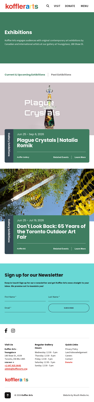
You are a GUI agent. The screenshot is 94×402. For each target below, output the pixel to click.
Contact (69, 359)
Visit (57, 6)
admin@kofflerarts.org (16, 368)
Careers (68, 355)
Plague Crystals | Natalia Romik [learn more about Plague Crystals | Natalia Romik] (47, 143)
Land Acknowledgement (76, 352)
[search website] (47, 6)
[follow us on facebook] (6, 331)
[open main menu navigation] (84, 6)
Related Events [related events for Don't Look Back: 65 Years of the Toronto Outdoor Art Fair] (61, 248)
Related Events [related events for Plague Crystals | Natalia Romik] (61, 157)
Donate (70, 6)
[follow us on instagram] (13, 331)
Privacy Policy (71, 349)
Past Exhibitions (61, 74)
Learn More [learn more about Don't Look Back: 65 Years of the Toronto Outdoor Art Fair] (80, 248)
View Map (9, 362)
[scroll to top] (8, 395)
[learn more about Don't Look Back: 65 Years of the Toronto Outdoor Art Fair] (47, 195)
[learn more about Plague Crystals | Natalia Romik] (47, 109)
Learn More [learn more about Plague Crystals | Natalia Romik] (80, 157)
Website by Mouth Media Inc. (76, 395)
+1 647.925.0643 (13, 365)
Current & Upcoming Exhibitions (25, 74)
